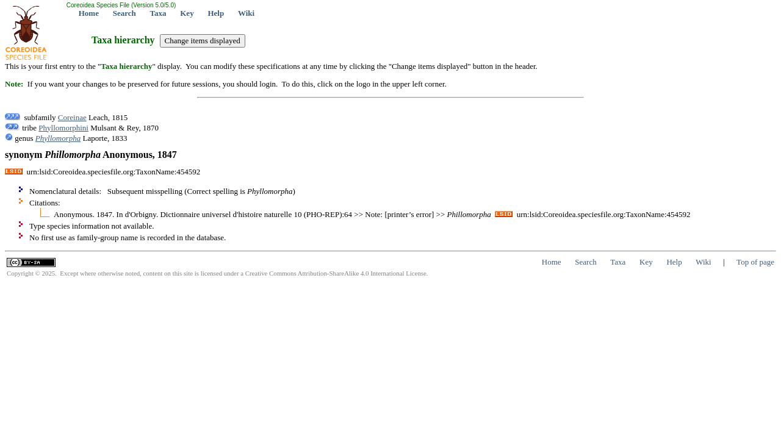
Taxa (158, 13)
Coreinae (72, 117)
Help (215, 13)
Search (124, 13)
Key (186, 13)
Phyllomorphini (63, 127)
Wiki (246, 13)
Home (89, 13)
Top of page (755, 261)
